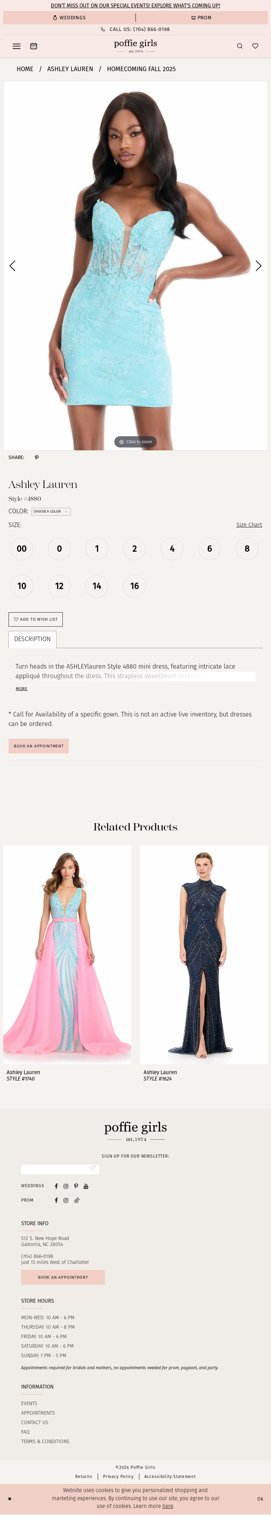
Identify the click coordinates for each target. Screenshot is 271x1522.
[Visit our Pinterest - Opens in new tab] (76, 1191)
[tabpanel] (135, 265)
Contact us (34, 1430)
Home (25, 69)
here (167, 1514)
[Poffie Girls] (135, 46)
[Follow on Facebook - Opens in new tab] (56, 1206)
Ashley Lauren (70, 69)
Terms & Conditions (45, 1449)
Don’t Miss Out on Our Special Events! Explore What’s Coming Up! (135, 5)
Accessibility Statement (170, 1484)
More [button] (22, 691)
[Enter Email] (60, 1174)
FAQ (25, 1439)
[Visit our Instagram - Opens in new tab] (66, 1191)
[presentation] (67, 959)
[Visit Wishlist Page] (255, 46)
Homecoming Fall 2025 (141, 69)
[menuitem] (69, 17)
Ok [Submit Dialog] (259, 1506)
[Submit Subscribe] (91, 1174)
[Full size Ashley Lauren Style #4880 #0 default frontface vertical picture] (135, 265)
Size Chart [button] (248, 525)
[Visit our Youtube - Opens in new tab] (86, 1191)
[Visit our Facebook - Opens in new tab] (56, 1191)
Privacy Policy (118, 1484)
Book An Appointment (42, 749)
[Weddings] (69, 17)
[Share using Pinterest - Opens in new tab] (37, 458)
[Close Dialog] (10, 1507)
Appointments (38, 1420)
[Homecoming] (202, 17)
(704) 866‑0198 (37, 1262)
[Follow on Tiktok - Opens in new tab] (77, 1206)
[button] (16, 46)
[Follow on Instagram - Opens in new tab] (66, 1206)
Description (32, 642)
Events (29, 1411)
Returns (83, 1484)
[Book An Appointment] (33, 46)
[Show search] (239, 46)
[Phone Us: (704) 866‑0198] (135, 29)
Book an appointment (68, 1283)
